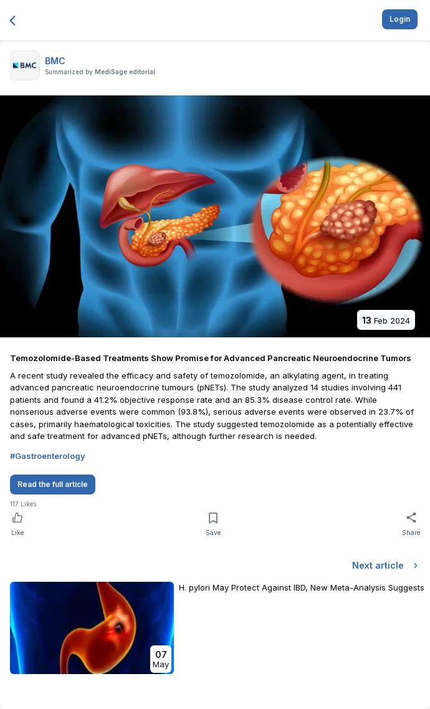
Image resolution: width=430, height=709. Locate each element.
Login (399, 19)
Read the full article (52, 484)
